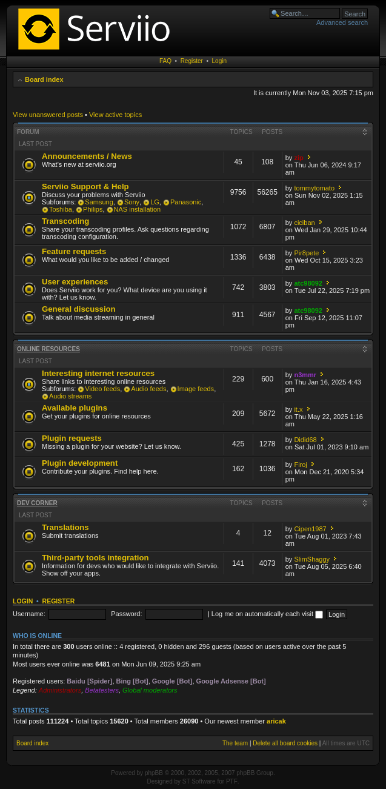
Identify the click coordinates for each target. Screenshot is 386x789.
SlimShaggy (312, 559)
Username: (29, 613)
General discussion (79, 309)
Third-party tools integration (95, 557)
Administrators (60, 690)
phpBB (154, 773)
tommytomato (314, 188)
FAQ (165, 61)
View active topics (115, 114)
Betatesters (102, 690)
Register (192, 61)
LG (154, 202)
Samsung (99, 202)
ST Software (199, 781)
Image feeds (196, 388)
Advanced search (342, 22)
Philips (92, 209)
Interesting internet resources (98, 373)
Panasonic (185, 202)
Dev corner (37, 503)
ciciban (304, 222)
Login (219, 61)
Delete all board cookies (285, 743)
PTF (232, 781)
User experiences (75, 281)
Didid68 (305, 439)
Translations (65, 527)
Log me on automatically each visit (267, 613)
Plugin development (80, 463)
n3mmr (305, 374)
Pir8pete (306, 253)
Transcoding (65, 221)
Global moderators (150, 690)
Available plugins (74, 407)
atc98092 (308, 283)
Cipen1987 (310, 528)
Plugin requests (72, 438)
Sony (131, 202)
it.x (298, 409)
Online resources (48, 349)
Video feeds (102, 388)
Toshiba (60, 209)
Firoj (300, 464)
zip (298, 157)
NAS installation (137, 209)
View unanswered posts (48, 114)
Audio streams (70, 396)
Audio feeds (148, 388)
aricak (276, 721)
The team (235, 743)
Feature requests (74, 251)
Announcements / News (87, 156)
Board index (44, 79)
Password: (126, 613)
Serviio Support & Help (85, 186)
